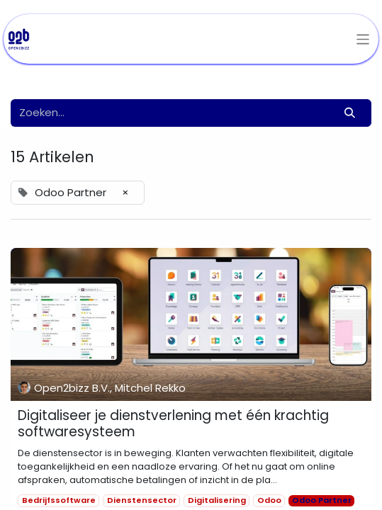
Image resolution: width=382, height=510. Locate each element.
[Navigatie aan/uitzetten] (363, 39)
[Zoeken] (350, 113)
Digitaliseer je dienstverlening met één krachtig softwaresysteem (173, 424)
